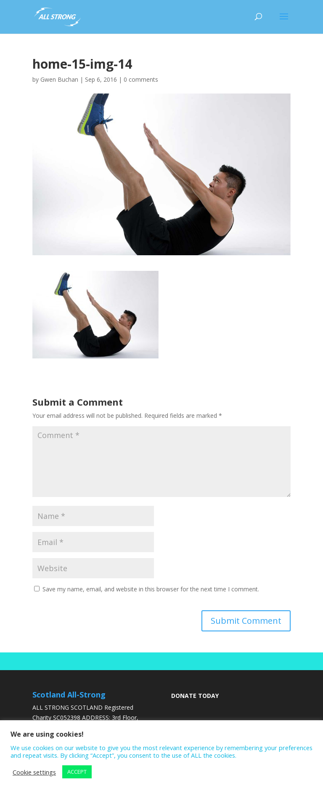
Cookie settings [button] (34, 772)
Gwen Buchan (59, 79)
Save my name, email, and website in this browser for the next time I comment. (150, 589)
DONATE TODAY (195, 696)
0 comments (141, 79)
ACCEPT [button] (77, 771)
